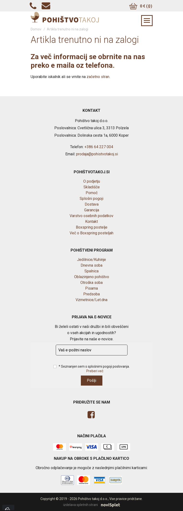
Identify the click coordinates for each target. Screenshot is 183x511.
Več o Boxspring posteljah (91, 233)
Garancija (91, 210)
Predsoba (91, 294)
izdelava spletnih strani (91, 505)
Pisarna (91, 288)
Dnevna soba (91, 265)
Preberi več (94, 371)
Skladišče (91, 187)
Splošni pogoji (91, 198)
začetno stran (98, 76)
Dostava (92, 204)
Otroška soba (91, 282)
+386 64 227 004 (98, 147)
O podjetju (91, 181)
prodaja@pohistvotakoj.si (97, 154)
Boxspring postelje (91, 227)
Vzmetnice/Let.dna (91, 300)
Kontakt (91, 221)
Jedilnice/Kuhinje (91, 259)
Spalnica (91, 271)
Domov (36, 29)
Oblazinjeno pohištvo (91, 277)
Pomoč (92, 193)
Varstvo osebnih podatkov (91, 215)
